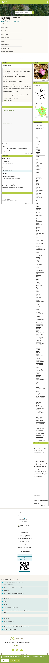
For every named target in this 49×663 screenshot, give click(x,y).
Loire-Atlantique (39, 215)
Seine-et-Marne (39, 263)
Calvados (38, 151)
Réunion (37, 252)
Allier (37, 138)
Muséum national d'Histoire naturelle (12, 587)
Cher (37, 159)
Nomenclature (5, 44)
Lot (36, 219)
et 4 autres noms (44, 453)
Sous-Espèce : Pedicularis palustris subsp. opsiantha (13, 185)
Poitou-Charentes (39, 243)
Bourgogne (38, 149)
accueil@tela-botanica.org (17, 645)
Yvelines (37, 282)
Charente (38, 156)
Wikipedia (5, 618)
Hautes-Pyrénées (39, 196)
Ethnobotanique (5, 37)
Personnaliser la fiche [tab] (23, 526)
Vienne (37, 277)
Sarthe (37, 260)
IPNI (4, 601)
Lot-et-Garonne (39, 221)
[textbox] (23, 12)
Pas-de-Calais (39, 239)
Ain (36, 135)
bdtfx (10, 58)
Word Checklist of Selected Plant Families (13, 593)
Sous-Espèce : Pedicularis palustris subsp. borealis (12, 187)
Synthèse (3, 24)
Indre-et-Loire (38, 202)
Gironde (37, 182)
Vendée (37, 276)
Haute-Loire (38, 188)
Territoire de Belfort (40, 272)
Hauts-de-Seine (39, 197)
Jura (37, 205)
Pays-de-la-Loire (39, 240)
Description (4, 27)
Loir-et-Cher (38, 212)
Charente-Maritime (40, 157)
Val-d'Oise (38, 273)
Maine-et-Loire (39, 224)
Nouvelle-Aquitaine (40, 361)
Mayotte (37, 230)
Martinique (38, 227)
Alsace (37, 140)
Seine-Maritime (39, 264)
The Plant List (6, 599)
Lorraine (37, 218)
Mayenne (38, 228)
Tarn (37, 269)
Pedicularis (3, 21)
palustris (8, 21)
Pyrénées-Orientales (40, 251)
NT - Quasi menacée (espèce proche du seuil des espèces (40, 435)
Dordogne (38, 169)
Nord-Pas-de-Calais (40, 233)
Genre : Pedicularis (6, 164)
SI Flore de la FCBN (7, 585)
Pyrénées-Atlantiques (40, 249)
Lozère (37, 222)
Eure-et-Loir (38, 177)
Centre (37, 318)
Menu (46, 2)
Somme (37, 267)
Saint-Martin (38, 411)
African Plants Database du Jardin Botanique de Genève (16, 610)
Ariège (37, 144)
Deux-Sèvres (38, 168)
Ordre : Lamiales (5, 161)
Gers (37, 181)
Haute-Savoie (38, 193)
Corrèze (37, 160)
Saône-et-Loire (39, 258)
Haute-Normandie (39, 190)
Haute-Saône (38, 191)
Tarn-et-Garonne (39, 270)
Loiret (37, 217)
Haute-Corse (38, 185)
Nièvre (37, 231)
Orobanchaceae (16, 21)
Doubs (37, 171)
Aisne (37, 137)
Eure (37, 175)
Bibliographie (5, 48)
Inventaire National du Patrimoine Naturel (13, 582)
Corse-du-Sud (39, 163)
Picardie (37, 242)
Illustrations (4, 31)
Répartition (4, 34)
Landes (37, 206)
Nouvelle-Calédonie (40, 406)
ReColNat (5, 590)
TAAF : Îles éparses (40, 412)
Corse (37, 162)
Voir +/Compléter (28, 104)
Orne (37, 236)
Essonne (37, 174)
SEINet (4, 613)
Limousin (38, 211)
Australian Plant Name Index (10, 607)
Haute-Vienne (38, 194)
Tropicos (5, 604)
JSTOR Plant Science (8, 621)
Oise (37, 234)
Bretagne (38, 150)
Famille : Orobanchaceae (7, 163)
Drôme (37, 172)
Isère (37, 203)
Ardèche (37, 143)
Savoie (37, 261)
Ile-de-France (38, 326)
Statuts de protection (7, 51)
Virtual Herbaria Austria (9, 629)
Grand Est (38, 352)
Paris (37, 237)
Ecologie (3, 41)
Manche (37, 225)
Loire (37, 214)
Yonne (37, 280)
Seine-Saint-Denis (39, 266)
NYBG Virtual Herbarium (9, 624)
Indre (37, 200)
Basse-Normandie (39, 313)
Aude (37, 146)
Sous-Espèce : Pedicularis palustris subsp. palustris (12, 184)
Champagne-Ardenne (40, 154)
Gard (37, 179)
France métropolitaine (40, 396)
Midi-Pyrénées (39, 331)
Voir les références (6, 140)
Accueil (3, 58)
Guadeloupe (38, 402)
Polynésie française (40, 408)
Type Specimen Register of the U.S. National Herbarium (16, 626)
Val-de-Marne (38, 274)
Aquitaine (38, 141)
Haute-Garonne (39, 187)
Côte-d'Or (38, 165)
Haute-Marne (38, 295)
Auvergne (38, 312)
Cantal (37, 153)
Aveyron (37, 147)
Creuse (37, 166)
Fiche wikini (22, 555)
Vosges (37, 279)
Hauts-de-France (39, 325)
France (37, 386)
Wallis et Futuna (39, 417)
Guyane (37, 184)
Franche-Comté (39, 178)
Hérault (37, 199)
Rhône (37, 254)
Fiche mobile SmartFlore (22, 558)
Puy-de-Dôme (39, 248)
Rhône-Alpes (38, 341)
